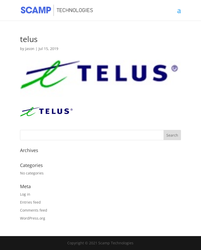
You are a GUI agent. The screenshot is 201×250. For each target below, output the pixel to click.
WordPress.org (32, 218)
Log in (25, 194)
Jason (29, 48)
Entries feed (30, 202)
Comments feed (33, 210)
